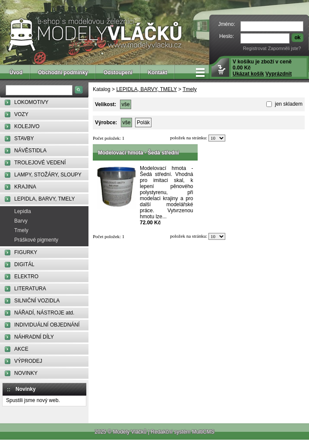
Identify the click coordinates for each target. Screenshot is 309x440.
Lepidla (22, 211)
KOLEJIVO (27, 126)
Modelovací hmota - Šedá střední (138, 153)
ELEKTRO (26, 276)
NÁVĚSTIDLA (30, 151)
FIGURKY (25, 252)
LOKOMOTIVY (31, 102)
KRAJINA (25, 187)
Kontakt (157, 72)
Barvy (21, 221)
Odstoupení (118, 72)
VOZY (21, 114)
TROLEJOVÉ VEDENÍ (40, 163)
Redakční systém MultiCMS (182, 432)
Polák (143, 122)
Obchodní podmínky (63, 72)
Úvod (15, 72)
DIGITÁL (24, 264)
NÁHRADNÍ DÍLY (34, 337)
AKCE (21, 349)
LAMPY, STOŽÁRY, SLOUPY (48, 175)
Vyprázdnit (278, 74)
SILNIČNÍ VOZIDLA (37, 301)
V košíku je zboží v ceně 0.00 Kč (262, 68)
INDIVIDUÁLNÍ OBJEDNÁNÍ (46, 325)
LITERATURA (30, 289)
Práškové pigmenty (36, 240)
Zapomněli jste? (284, 48)
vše (126, 104)
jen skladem (288, 104)
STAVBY (24, 138)
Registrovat (255, 48)
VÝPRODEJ (28, 361)
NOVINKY (26, 373)
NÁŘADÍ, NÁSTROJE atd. (44, 313)
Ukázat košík (248, 74)
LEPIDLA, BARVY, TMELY (44, 199)
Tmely (21, 230)
